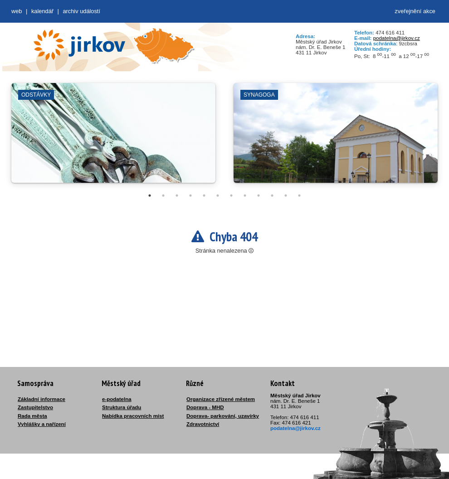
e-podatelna (117, 399)
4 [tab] (190, 195)
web (16, 11)
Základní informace (41, 399)
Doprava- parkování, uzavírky (222, 416)
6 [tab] (217, 195)
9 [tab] (258, 195)
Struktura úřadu (121, 407)
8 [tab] (244, 195)
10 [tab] (272, 195)
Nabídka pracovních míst (133, 416)
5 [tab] (204, 195)
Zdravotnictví (202, 424)
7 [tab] (231, 195)
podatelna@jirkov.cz (396, 38)
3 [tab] (176, 195)
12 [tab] (299, 195)
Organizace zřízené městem (220, 399)
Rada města (32, 416)
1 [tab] (149, 195)
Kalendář (42, 11)
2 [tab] (163, 195)
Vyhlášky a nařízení (42, 424)
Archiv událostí (81, 11)
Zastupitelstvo (35, 407)
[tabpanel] (113, 137)
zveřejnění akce (415, 11)
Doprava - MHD (205, 407)
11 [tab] (285, 195)
